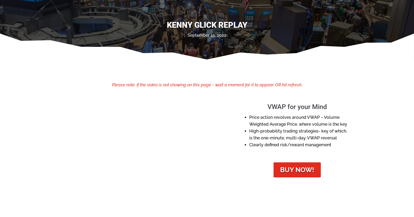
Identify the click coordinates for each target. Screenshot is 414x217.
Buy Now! (297, 170)
